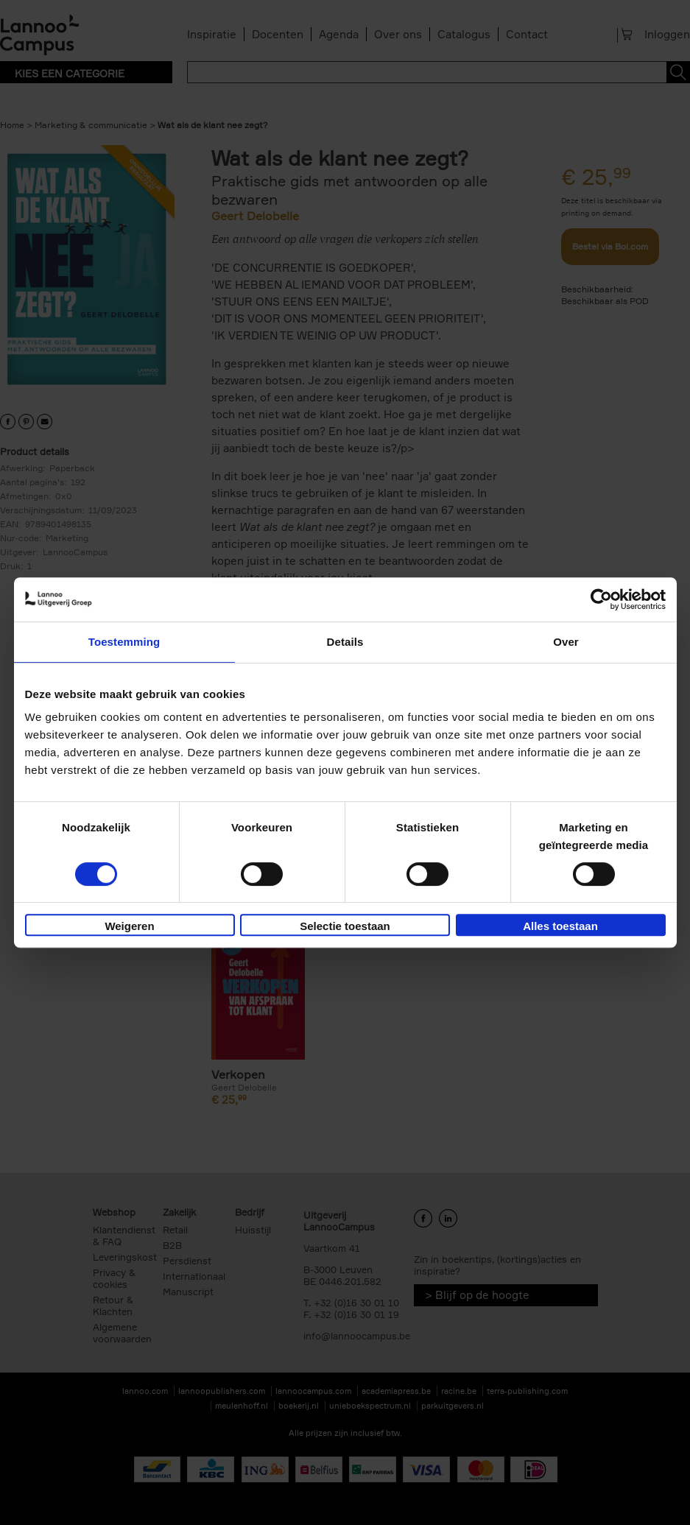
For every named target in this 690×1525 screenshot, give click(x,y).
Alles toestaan (560, 926)
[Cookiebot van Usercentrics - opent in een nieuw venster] (601, 599)
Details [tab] (345, 641)
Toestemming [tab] (124, 641)
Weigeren (129, 926)
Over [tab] (566, 641)
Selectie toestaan (345, 926)
